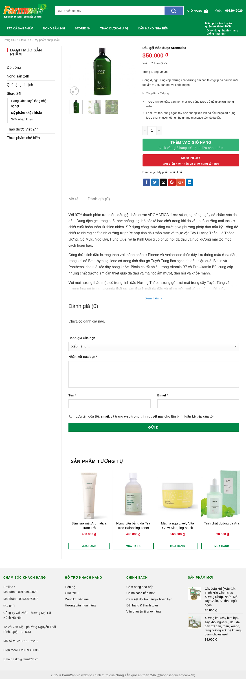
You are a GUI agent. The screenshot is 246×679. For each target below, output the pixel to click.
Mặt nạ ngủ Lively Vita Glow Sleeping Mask (177, 525)
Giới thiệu (72, 593)
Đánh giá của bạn (81, 338)
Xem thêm (154, 298)
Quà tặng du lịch (20, 85)
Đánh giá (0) (99, 199)
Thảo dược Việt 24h (23, 129)
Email (162, 395)
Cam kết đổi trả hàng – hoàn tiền (149, 599)
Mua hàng (89, 546)
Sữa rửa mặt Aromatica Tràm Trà (89, 525)
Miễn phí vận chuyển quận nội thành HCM (218, 25)
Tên (72, 395)
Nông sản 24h (54, 28)
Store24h (82, 28)
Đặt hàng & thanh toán (142, 605)
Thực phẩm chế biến (23, 138)
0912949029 (234, 10)
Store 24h (25, 40)
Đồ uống (14, 67)
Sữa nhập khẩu (22, 119)
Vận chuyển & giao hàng (143, 611)
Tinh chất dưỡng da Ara (221, 523)
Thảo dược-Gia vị (114, 28)
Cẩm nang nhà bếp (153, 28)
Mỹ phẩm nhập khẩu (47, 40)
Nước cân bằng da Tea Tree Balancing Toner (133, 525)
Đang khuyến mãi (77, 599)
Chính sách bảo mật (140, 593)
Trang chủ (9, 40)
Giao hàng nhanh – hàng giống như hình (222, 32)
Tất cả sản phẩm (20, 28)
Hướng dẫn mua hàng (80, 605)
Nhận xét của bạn (82, 356)
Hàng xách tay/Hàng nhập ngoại (29, 103)
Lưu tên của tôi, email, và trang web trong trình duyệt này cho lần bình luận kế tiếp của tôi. (144, 416)
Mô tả (73, 199)
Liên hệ (70, 587)
